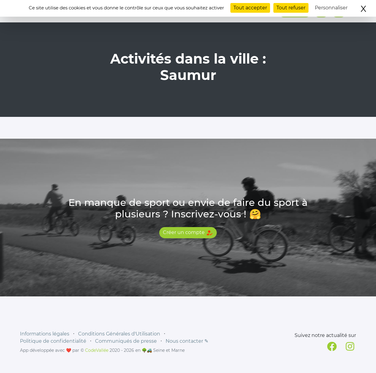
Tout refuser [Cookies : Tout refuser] (290, 8)
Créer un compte (188, 232)
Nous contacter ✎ (187, 341)
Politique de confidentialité (53, 341)
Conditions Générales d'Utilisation (119, 334)
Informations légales (44, 334)
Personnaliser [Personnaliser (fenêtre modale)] (331, 8)
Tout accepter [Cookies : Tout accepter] (250, 8)
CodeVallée (96, 350)
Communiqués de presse (126, 341)
